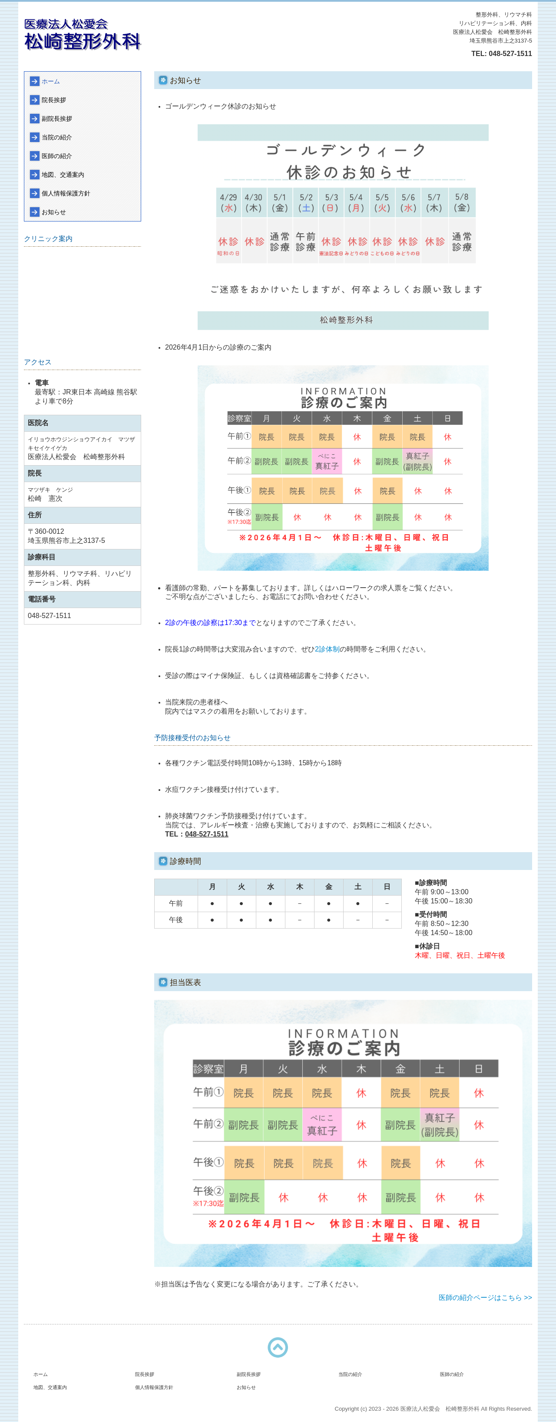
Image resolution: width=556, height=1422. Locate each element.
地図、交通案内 (63, 174)
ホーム (51, 81)
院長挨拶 (54, 99)
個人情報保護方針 (66, 193)
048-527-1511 (510, 53)
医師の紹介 (57, 155)
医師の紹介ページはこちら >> (485, 1297)
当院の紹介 (57, 137)
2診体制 (327, 649)
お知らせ (54, 211)
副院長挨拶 (57, 118)
